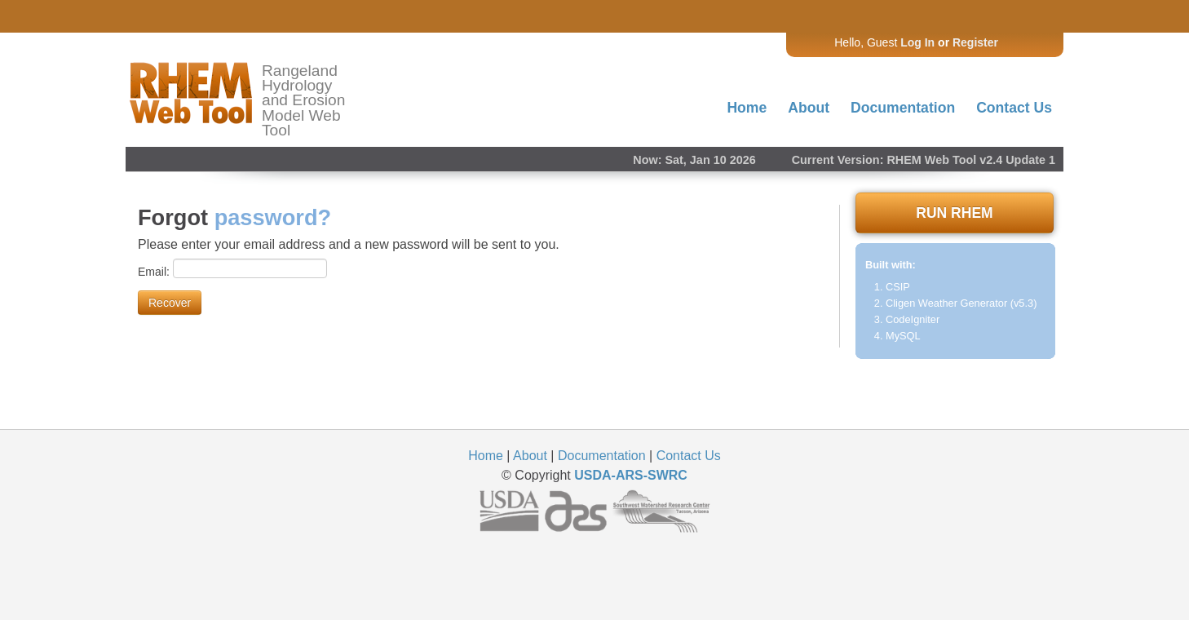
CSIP (898, 287)
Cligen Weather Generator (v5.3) (961, 303)
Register (975, 42)
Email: (155, 271)
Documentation (903, 108)
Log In (917, 42)
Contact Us (1014, 108)
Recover (169, 302)
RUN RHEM (954, 213)
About (808, 108)
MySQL (903, 336)
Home (747, 108)
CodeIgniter (912, 319)
